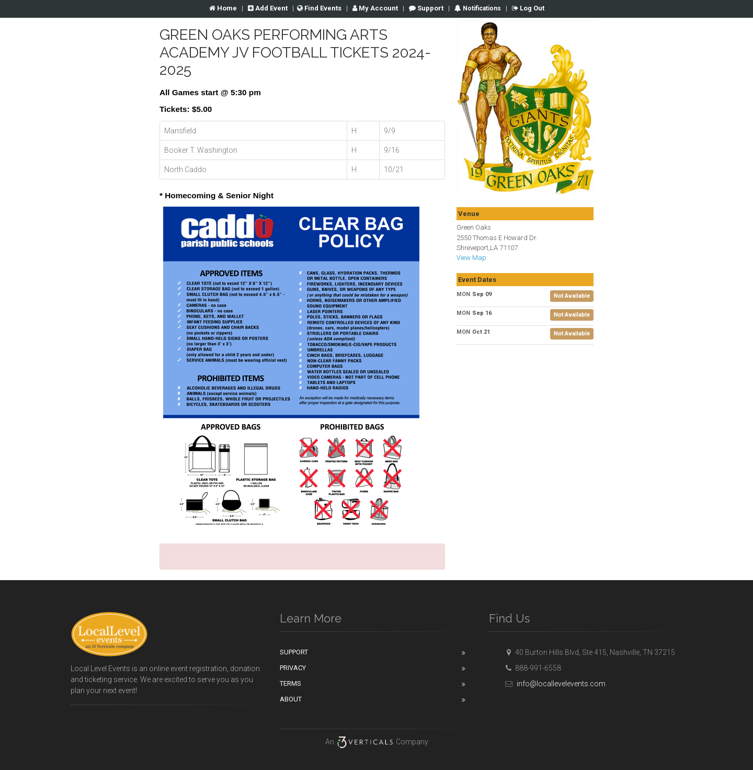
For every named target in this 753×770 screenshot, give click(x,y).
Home (223, 8)
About (291, 699)
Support (426, 8)
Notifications (481, 8)
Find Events (319, 8)
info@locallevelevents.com (554, 684)
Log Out (528, 8)
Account (375, 8)
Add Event (268, 8)
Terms (290, 683)
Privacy (293, 668)
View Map (471, 258)
